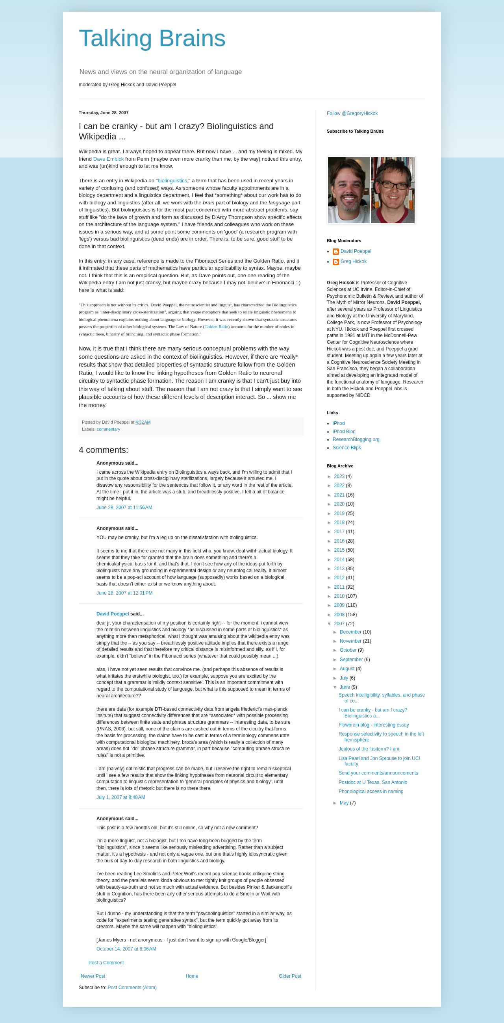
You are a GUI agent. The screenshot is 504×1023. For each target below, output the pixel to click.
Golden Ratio (216, 326)
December (351, 632)
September (352, 659)
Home (192, 976)
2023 (340, 476)
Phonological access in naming (371, 791)
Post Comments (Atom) (132, 987)
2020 (340, 504)
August (348, 668)
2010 (340, 596)
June (345, 687)
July (345, 678)
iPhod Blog (344, 431)
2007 (340, 623)
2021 (340, 495)
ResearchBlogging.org (356, 439)
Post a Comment (106, 963)
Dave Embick (108, 159)
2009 (340, 605)
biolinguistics (172, 180)
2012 (340, 577)
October (349, 650)
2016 (340, 541)
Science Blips (347, 447)
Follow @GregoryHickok (352, 113)
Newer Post (93, 976)
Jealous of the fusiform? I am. (369, 749)
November (351, 641)
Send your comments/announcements (378, 773)
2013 (340, 568)
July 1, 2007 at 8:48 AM (120, 797)
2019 (340, 513)
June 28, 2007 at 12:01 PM (124, 593)
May (345, 803)
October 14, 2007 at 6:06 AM (126, 949)
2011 (340, 587)
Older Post (290, 976)
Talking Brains (152, 38)
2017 (340, 531)
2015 (340, 550)
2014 (340, 559)
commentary (108, 429)
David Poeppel (112, 614)
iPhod (339, 423)
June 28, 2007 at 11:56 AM (124, 507)
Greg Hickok (354, 261)
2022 (340, 485)
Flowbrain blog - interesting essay (374, 725)
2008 (340, 614)
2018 (340, 522)
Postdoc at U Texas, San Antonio (373, 782)
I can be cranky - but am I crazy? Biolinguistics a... (373, 712)
